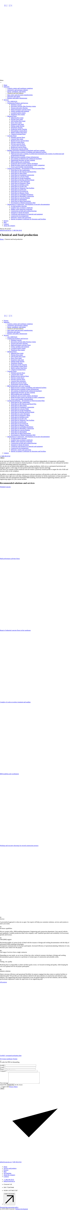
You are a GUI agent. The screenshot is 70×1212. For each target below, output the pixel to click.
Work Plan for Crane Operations (20, 181)
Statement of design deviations (20, 212)
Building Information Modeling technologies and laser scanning (26, 150)
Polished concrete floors (18, 137)
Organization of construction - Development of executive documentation (28, 204)
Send (2, 1090)
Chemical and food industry (15, 93)
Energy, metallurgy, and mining (16, 91)
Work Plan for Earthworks (18, 189)
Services (6, 100)
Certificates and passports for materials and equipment (27, 214)
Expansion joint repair (17, 124)
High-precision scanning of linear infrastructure (25, 157)
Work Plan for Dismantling (19, 199)
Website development (21, 1211)
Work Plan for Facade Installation (21, 178)
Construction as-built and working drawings (24, 211)
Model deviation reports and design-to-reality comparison (28, 165)
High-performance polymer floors (21, 109)
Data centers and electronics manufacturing (20, 95)
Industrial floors (12, 116)
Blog (5, 222)
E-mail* (2, 1067)
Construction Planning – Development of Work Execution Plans (26, 168)
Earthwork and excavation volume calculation (24, 163)
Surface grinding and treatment (20, 111)
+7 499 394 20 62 (17, 230)
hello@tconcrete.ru (5, 230)
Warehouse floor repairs (18, 114)
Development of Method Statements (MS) (23, 203)
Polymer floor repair (17, 119)
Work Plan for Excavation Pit (19, 191)
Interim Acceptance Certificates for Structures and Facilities (28, 219)
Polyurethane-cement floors (19, 131)
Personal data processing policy (9, 1209)
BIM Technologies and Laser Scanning (18, 386)
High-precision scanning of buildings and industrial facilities (28, 152)
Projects (6, 221)
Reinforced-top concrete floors (20, 140)
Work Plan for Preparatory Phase (20, 183)
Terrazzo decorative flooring (19, 108)
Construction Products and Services (17, 103)
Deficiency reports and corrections (21, 217)
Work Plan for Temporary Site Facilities (22, 188)
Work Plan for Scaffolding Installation (22, 194)
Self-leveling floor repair (18, 121)
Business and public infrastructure (17, 98)
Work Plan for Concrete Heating (20, 198)
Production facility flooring (19, 129)
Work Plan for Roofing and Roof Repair (22, 180)
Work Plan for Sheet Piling (19, 173)
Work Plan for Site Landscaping (20, 170)
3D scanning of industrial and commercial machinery (26, 158)
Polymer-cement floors (17, 142)
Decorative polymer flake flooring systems (23, 106)
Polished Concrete (16, 104)
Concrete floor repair (17, 139)
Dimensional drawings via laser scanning (23, 160)
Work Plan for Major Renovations (21, 201)
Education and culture (13, 96)
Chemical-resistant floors (18, 134)
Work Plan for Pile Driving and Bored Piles (23, 171)
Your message (4, 1085)
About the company (9, 225)
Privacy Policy (13, 1089)
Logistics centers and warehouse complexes (20, 88)
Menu (2, 458)
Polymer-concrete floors (18, 144)
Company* (3, 1071)
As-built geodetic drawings (19, 206)
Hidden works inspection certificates (21, 209)
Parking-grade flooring (17, 126)
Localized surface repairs (18, 113)
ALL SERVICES (12, 101)
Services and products (10, 1170)
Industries (6, 86)
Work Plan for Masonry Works (20, 193)
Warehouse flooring (16, 127)
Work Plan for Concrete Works (20, 176)
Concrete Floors (12, 136)
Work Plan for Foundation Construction (22, 175)
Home (5, 85)
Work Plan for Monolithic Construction (22, 196)
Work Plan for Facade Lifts (19, 186)
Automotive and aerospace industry (17, 90)
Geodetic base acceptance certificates (22, 207)
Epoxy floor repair (16, 122)
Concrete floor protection (18, 145)
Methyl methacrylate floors (19, 132)
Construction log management (20, 216)
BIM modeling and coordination (20, 162)
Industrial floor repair (17, 118)
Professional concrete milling (19, 149)
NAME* (2, 1065)
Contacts (6, 224)
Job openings (7, 1175)
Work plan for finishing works (20, 185)
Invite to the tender (9, 1201)
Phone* (2, 1069)
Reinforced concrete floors (19, 147)
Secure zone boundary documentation (22, 167)
